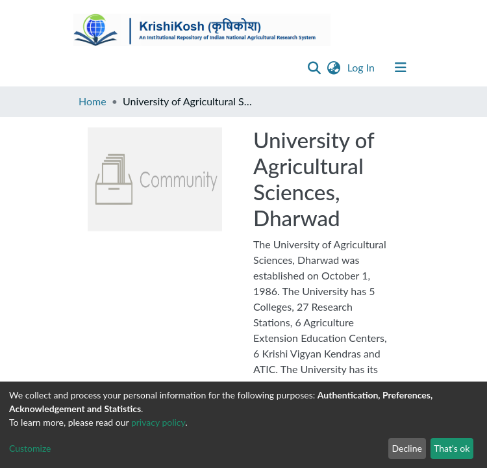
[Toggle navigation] (400, 68)
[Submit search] (314, 67)
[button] (334, 67)
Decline (407, 448)
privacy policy (158, 422)
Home (92, 101)
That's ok (451, 448)
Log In (362, 67)
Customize (30, 448)
